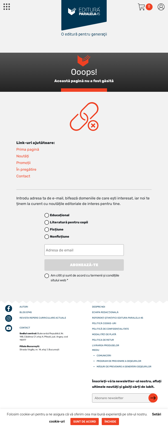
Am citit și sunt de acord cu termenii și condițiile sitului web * (85, 278)
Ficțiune (57, 229)
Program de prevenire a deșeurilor (119, 361)
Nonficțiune (59, 237)
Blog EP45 (26, 312)
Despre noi (98, 306)
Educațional (59, 215)
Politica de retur (103, 340)
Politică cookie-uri (104, 323)
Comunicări (104, 355)
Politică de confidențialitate (110, 329)
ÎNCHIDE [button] (110, 421)
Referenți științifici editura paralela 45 (117, 318)
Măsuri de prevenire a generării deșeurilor (124, 366)
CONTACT (25, 327)
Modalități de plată (104, 334)
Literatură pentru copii (69, 222)
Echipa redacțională (105, 312)
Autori (24, 306)
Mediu (95, 350)
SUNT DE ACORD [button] (84, 421)
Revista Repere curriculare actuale (43, 318)
